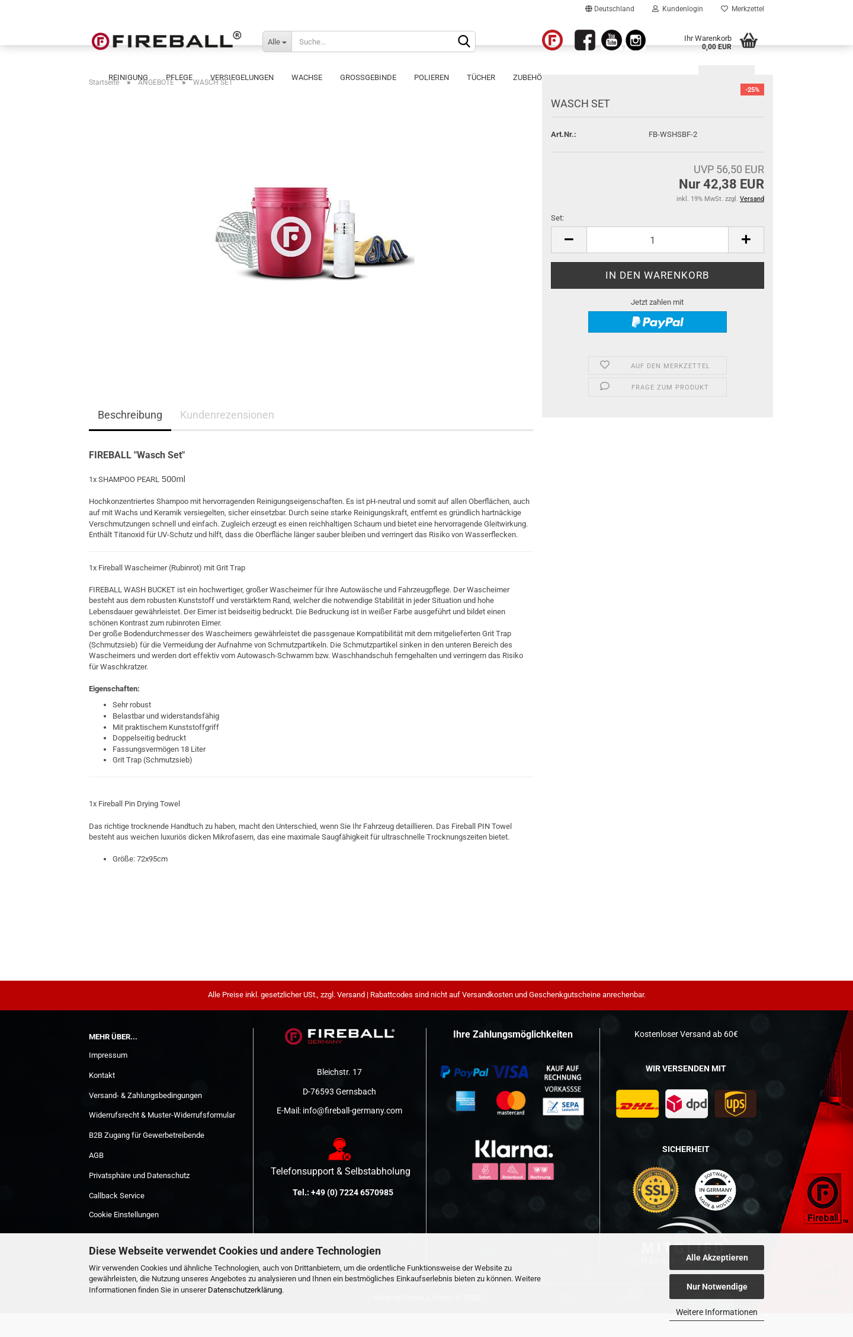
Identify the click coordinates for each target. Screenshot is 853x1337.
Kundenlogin (677, 9)
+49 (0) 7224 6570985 (352, 1216)
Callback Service (117, 1219)
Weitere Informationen (717, 1312)
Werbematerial (659, 77)
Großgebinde (368, 77)
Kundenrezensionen (227, 438)
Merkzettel (742, 9)
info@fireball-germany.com (352, 1134)
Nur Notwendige (717, 1286)
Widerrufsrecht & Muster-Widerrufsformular (162, 1138)
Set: (557, 241)
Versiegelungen (242, 77)
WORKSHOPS (588, 77)
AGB (96, 1179)
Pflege (179, 77)
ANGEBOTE (726, 77)
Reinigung (128, 77)
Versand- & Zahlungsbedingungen (145, 1119)
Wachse (306, 77)
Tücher (481, 77)
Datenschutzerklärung (245, 1289)
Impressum (108, 1078)
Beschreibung (130, 438)
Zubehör (530, 77)
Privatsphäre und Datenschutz (139, 1199)
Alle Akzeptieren (717, 1257)
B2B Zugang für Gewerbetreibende (146, 1158)
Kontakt (102, 1099)
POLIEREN (431, 77)
